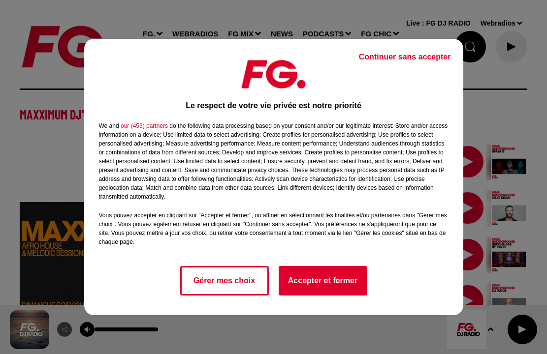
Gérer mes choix (224, 280)
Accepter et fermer (322, 280)
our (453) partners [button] (144, 125)
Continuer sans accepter (405, 57)
